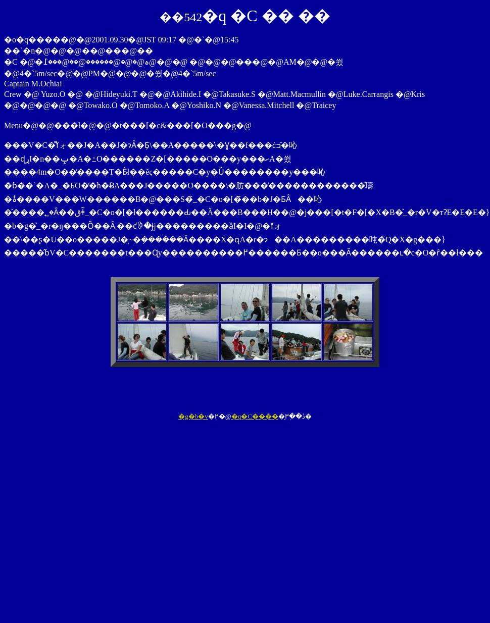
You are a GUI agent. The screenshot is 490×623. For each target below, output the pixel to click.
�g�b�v (193, 416)
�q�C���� (254, 416)
